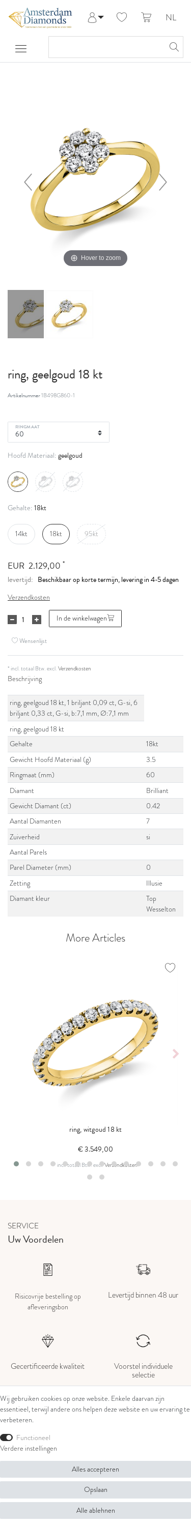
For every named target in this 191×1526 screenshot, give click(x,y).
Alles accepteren (95, 1469)
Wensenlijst (29, 640)
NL (171, 18)
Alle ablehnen (95, 1510)
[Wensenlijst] (122, 18)
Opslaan (95, 1489)
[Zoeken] (172, 47)
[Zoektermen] (105, 47)
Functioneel (33, 1437)
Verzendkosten (29, 597)
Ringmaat (27, 426)
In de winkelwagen (85, 618)
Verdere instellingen (28, 1448)
